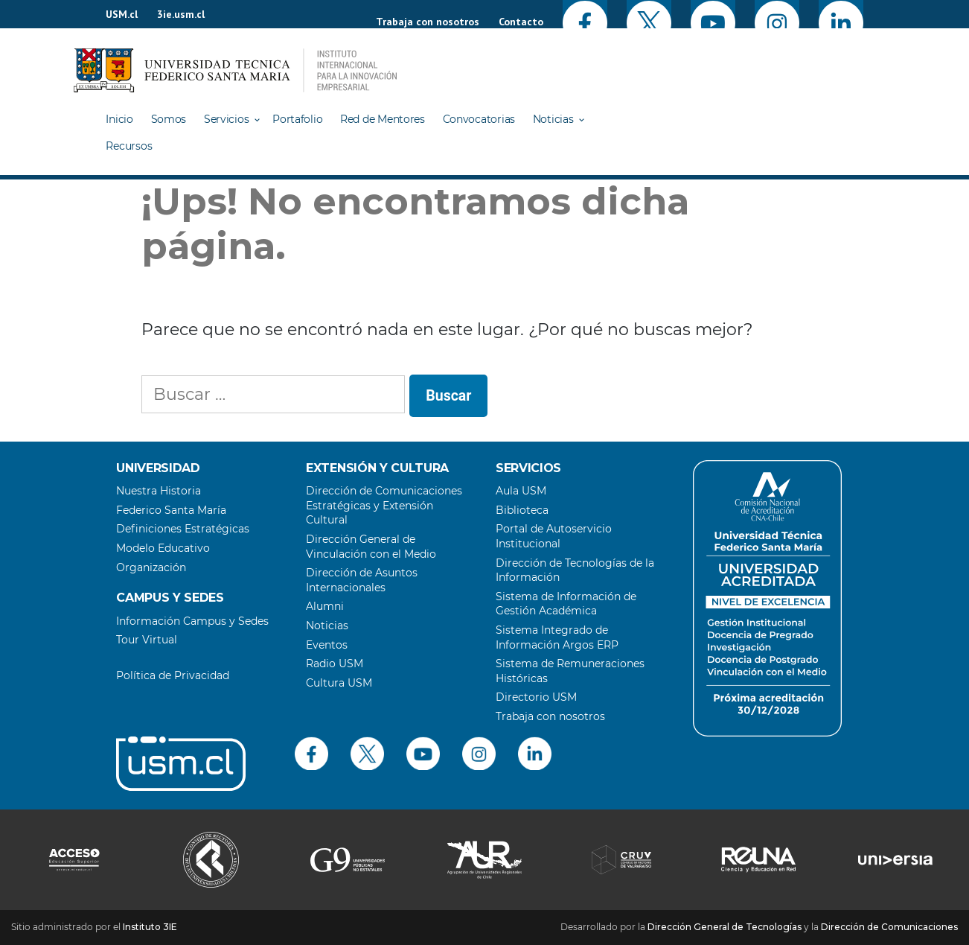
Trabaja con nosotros (427, 21)
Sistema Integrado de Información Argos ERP (557, 637)
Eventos (327, 645)
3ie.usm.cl (181, 14)
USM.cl (122, 14)
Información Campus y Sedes (192, 621)
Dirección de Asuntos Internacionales (362, 580)
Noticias (553, 119)
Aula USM (521, 490)
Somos (169, 119)
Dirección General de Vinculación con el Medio (371, 546)
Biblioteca (522, 510)
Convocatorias (479, 119)
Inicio (119, 119)
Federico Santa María (171, 510)
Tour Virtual (146, 639)
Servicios (226, 119)
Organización (151, 567)
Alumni (325, 606)
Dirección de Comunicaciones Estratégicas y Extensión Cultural (384, 505)
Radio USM (334, 663)
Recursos (129, 146)
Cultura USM (339, 683)
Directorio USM (536, 697)
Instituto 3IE (150, 926)
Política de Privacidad (172, 675)
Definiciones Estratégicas (182, 528)
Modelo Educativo (163, 548)
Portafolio (297, 119)
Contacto (521, 21)
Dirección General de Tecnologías (724, 926)
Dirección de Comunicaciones (889, 926)
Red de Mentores (382, 119)
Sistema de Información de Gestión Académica (566, 604)
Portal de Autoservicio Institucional (554, 536)
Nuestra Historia (158, 490)
